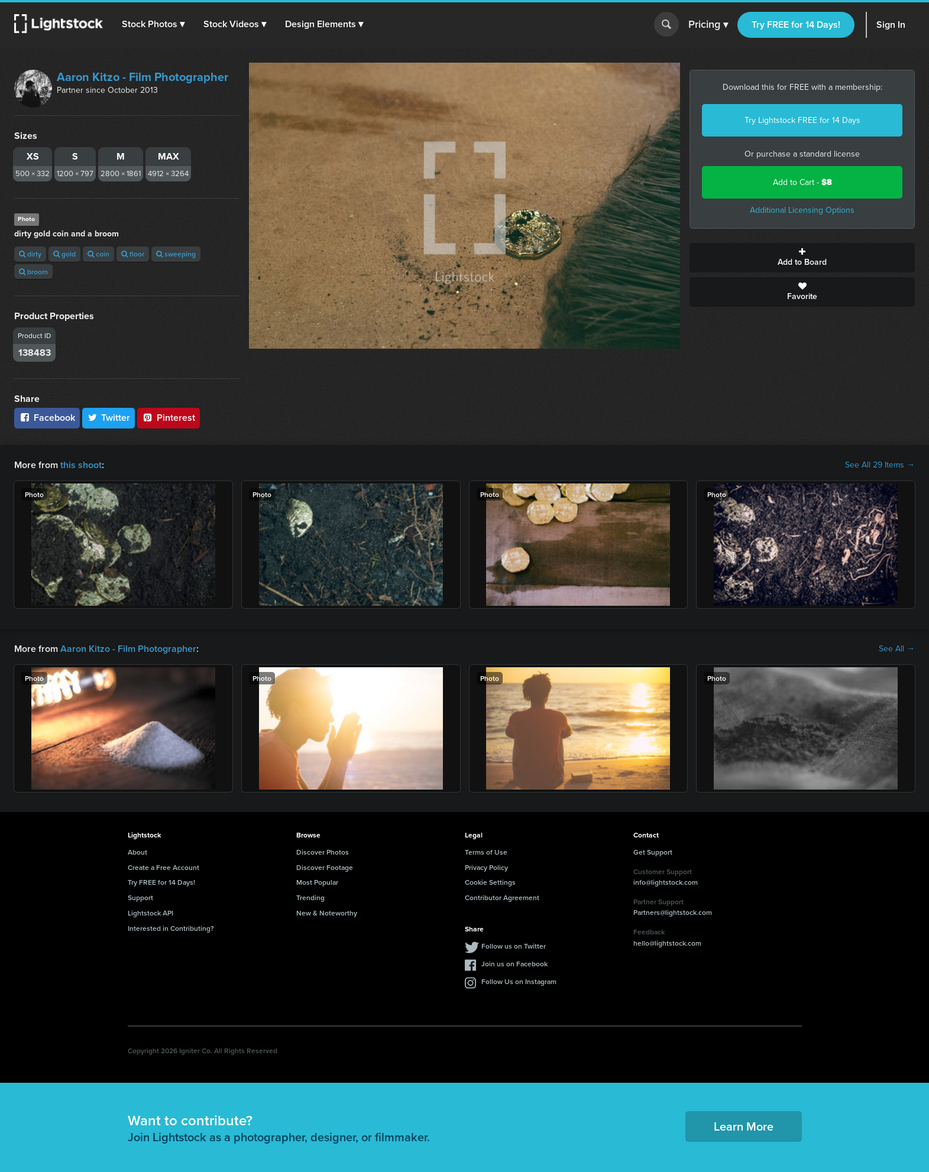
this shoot (81, 465)
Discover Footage (324, 867)
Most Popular (317, 882)
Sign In (890, 24)
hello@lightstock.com (667, 943)
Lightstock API (150, 913)
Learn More (743, 1126)
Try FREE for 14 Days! (796, 24)
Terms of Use (486, 852)
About (137, 852)
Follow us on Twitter (513, 946)
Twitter (109, 417)
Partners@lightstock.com (672, 912)
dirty (30, 254)
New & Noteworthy (326, 913)
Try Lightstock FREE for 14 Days (802, 120)
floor (132, 254)
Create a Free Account (163, 867)
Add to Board (802, 258)
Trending (310, 897)
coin (98, 254)
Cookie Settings (490, 882)
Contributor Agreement (502, 897)
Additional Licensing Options (802, 210)
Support (140, 897)
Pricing (708, 25)
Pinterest (168, 417)
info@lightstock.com (665, 882)
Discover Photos (322, 852)
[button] (153, 24)
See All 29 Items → (880, 465)
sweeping (176, 254)
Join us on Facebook (514, 964)
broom (33, 272)
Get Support (652, 852)
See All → (897, 649)
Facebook (47, 417)
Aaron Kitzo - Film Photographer (142, 77)
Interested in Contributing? (171, 928)
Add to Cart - (802, 182)
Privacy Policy (486, 867)
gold (64, 254)
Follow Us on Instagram (518, 981)
